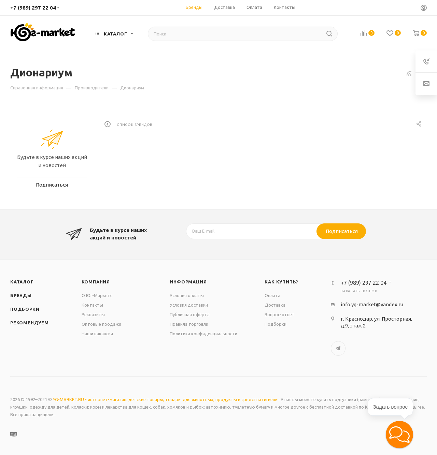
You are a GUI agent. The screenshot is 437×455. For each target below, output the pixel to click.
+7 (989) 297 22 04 (33, 8)
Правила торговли (189, 324)
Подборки (24, 309)
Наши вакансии (97, 333)
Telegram (338, 348)
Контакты (92, 305)
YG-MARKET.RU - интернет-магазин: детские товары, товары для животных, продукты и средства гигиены (166, 399)
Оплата (272, 295)
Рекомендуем (29, 322)
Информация (188, 281)
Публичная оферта (190, 314)
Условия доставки (189, 305)
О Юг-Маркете (97, 295)
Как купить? (281, 281)
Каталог (22, 281)
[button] (399, 434)
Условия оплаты (187, 295)
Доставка (275, 305)
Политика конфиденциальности (203, 333)
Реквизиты (93, 314)
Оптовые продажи (101, 324)
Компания (96, 281)
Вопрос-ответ (280, 314)
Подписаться (342, 231)
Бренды (21, 295)
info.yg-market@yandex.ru (372, 304)
